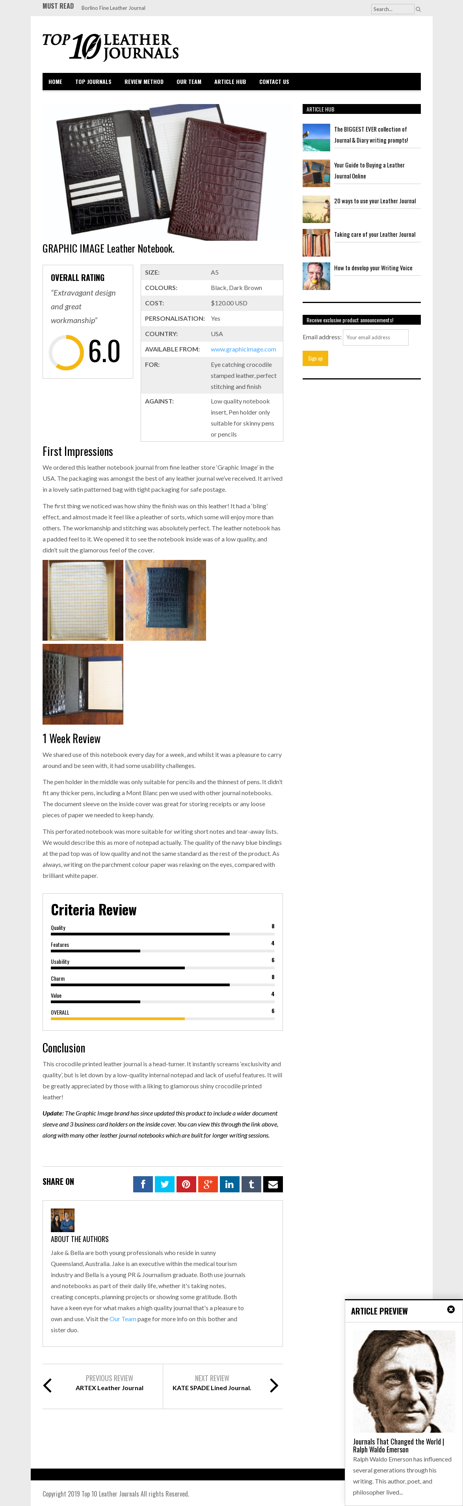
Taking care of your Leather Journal (374, 234)
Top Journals (93, 81)
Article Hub (230, 81)
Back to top (404, 1494)
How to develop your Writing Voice (373, 267)
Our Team (189, 81)
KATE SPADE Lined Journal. (212, 1387)
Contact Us (274, 81)
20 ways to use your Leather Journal (375, 200)
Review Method (144, 81)
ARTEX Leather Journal (109, 1387)
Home (55, 81)
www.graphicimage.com (243, 349)
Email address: (322, 336)
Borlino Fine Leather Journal (113, 8)
